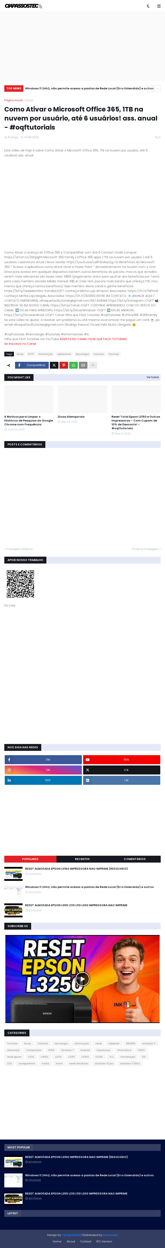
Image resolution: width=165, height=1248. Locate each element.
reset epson (14, 1057)
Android (85, 1050)
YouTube (113, 354)
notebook (113, 1043)
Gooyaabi (110, 1235)
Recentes (82, 859)
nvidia (45, 1063)
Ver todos (153, 377)
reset (98, 1043)
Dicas (29, 100)
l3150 (51, 1050)
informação (45, 354)
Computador (33, 1050)
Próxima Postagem (145, 549)
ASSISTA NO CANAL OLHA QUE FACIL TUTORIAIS (93, 339)
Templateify (71, 1235)
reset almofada (78, 1063)
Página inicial (13, 100)
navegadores (26, 1063)
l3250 (141, 1050)
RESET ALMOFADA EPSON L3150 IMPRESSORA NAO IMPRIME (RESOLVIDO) (76, 869)
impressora (103, 1050)
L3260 (85, 1057)
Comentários (135, 859)
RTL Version (104, 1241)
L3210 (58, 1057)
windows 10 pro (104, 1063)
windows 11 (148, 1043)
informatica (124, 1050)
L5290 (99, 1057)
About (71, 1241)
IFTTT (31, 354)
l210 (9, 1063)
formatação (128, 1057)
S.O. (112, 1057)
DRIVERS (131, 1043)
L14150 (44, 1057)
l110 (144, 1057)
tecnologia (82, 354)
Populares (30, 859)
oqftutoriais (64, 354)
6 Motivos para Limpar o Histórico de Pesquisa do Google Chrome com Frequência (28, 420)
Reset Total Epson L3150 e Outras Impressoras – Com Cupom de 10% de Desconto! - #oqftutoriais (136, 423)
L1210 (31, 1057)
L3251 (71, 1057)
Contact (85, 1241)
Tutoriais (98, 354)
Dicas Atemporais (71, 417)
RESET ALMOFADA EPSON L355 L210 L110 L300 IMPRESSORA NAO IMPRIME (76, 905)
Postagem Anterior (19, 549)
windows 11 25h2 (130, 1063)
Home (57, 1241)
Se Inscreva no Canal (20, 344)
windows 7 (67, 1050)
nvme (59, 1063)
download (13, 1050)
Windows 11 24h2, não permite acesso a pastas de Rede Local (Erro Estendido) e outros (89, 88)
